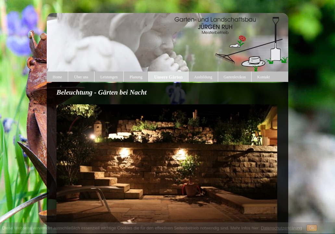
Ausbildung (203, 77)
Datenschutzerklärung (281, 228)
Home (57, 77)
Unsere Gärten (168, 77)
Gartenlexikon (235, 77)
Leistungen (109, 77)
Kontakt (263, 77)
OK (312, 228)
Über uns (81, 77)
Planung (136, 77)
